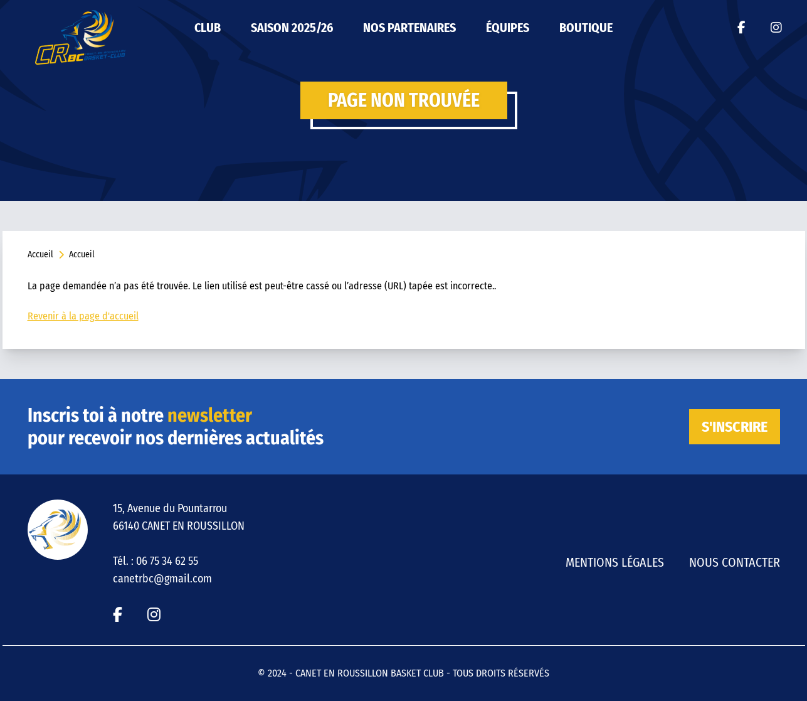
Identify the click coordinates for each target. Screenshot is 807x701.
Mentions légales (615, 562)
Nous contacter (734, 562)
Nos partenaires (409, 27)
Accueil (40, 254)
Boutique (586, 27)
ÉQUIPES (507, 27)
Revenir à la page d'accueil (83, 316)
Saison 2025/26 (292, 27)
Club (207, 27)
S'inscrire (734, 427)
